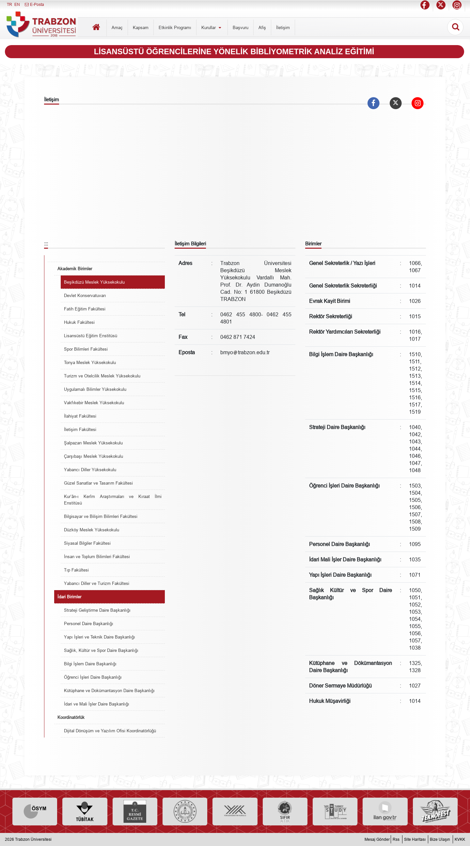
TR (9, 4)
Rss (396, 839)
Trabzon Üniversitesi (33, 839)
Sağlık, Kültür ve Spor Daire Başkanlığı (101, 650)
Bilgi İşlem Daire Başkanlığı (90, 663)
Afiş (262, 27)
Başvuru (240, 27)
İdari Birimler (69, 596)
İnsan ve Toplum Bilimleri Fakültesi (97, 556)
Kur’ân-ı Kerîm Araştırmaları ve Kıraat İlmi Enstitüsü (113, 500)
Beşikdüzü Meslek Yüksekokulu (94, 282)
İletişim (283, 27)
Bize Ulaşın (440, 839)
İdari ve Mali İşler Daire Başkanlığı (96, 703)
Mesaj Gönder (377, 839)
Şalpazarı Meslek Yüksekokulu (93, 442)
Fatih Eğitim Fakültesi (84, 308)
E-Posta (34, 4)
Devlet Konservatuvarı (85, 295)
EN (17, 4)
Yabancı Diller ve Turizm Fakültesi (96, 583)
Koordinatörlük (71, 717)
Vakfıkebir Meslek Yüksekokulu (94, 402)
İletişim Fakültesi (80, 429)
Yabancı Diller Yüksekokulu (90, 469)
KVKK (460, 839)
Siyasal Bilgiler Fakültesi (87, 543)
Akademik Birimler (74, 268)
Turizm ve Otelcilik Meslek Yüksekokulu (102, 375)
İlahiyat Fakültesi (80, 416)
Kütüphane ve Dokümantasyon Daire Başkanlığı (109, 690)
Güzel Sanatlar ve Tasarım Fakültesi (98, 483)
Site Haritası (415, 839)
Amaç (117, 27)
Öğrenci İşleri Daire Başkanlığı (93, 677)
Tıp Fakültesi (76, 569)
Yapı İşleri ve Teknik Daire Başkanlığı (99, 636)
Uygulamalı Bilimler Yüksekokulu (95, 389)
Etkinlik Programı (175, 27)
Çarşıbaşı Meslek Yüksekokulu (93, 456)
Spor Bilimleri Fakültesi (86, 349)
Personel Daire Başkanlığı (88, 623)
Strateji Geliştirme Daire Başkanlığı (97, 610)
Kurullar (212, 27)
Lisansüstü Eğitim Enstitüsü (90, 335)
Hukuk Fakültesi (79, 322)
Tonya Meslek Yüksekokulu (90, 362)
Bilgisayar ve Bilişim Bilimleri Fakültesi (100, 516)
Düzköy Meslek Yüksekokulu (91, 529)
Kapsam (141, 27)
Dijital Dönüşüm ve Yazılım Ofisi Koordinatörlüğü (110, 730)
